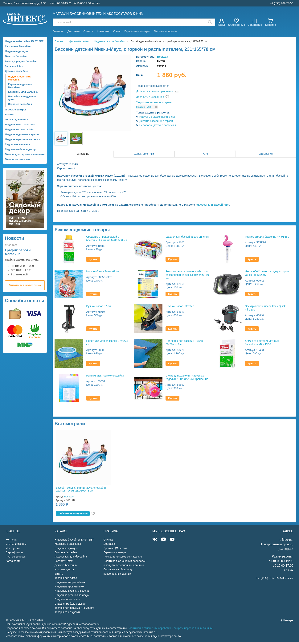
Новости (14, 238)
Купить (93, 259)
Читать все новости (25, 285)
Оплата (88, 31)
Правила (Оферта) (115, 548)
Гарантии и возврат (137, 31)
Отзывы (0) (266, 153)
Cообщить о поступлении (72, 513)
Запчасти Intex (14, 66)
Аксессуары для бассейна (21, 61)
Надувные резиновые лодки (22, 139)
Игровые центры (15, 109)
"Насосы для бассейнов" (212, 204)
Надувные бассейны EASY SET (24, 41)
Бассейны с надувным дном (22, 98)
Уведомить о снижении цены (154, 102)
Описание (83, 153)
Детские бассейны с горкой (156, 120)
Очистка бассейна (16, 56)
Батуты (9, 114)
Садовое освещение (17, 144)
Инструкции (13, 548)
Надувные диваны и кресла (22, 134)
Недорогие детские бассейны (157, 125)
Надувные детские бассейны (19, 78)
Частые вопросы (165, 31)
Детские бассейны (16, 71)
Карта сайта (13, 560)
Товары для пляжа (16, 119)
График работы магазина (18, 252)
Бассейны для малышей (23, 91)
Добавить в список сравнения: (155, 91)
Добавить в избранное (150, 96)
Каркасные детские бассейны (20, 86)
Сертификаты (14, 552)
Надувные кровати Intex (20, 129)
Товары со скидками (17, 159)
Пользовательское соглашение (123, 556)
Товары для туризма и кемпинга (25, 154)
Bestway (162, 56)
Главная (58, 31)
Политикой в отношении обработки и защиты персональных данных (170, 628)
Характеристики (144, 153)
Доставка (73, 31)
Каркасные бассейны (18, 46)
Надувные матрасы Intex (20, 124)
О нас (117, 31)
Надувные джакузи (16, 51)
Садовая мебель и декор (20, 149)
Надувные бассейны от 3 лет (157, 116)
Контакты (103, 31)
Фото (205, 153)
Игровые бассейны (20, 104)
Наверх (286, 620)
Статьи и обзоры (16, 543)
